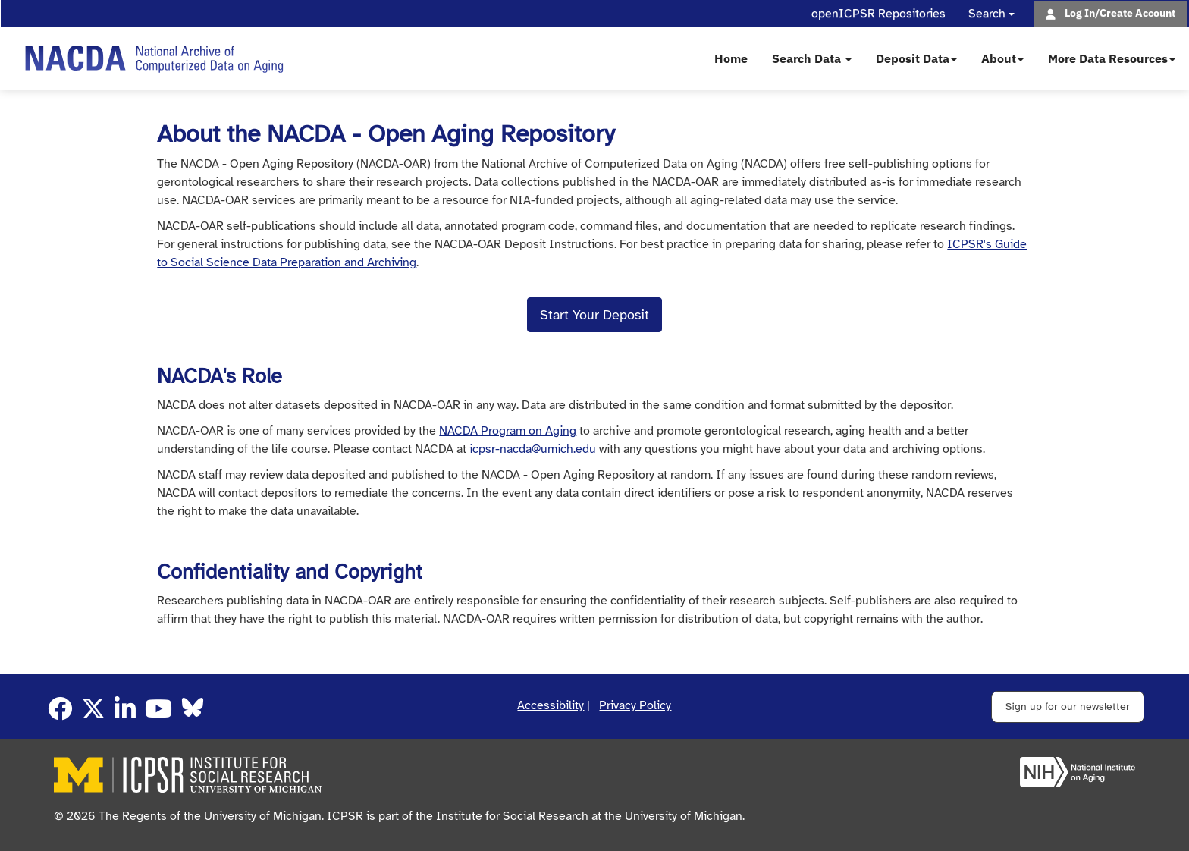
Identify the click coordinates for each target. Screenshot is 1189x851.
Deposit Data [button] (916, 58)
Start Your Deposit (594, 314)
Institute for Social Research (512, 816)
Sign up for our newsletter (1067, 706)
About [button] (1002, 58)
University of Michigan (683, 816)
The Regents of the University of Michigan (210, 816)
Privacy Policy (635, 705)
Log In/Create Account (1120, 12)
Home (731, 58)
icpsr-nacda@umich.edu (532, 449)
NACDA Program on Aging (507, 430)
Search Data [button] (812, 58)
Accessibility (550, 705)
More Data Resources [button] (1111, 58)
